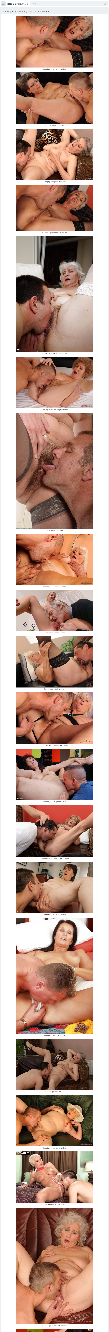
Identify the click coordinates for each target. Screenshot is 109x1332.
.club (17, 4)
